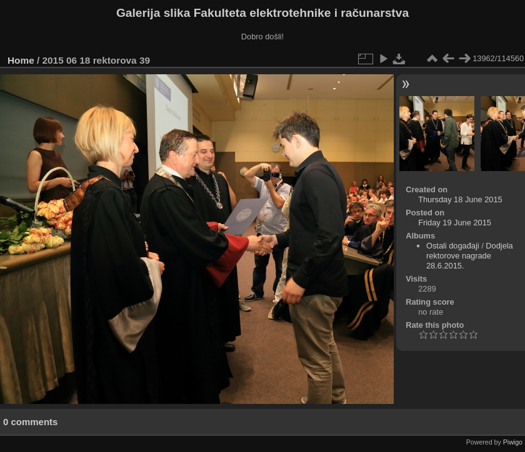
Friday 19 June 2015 (454, 222)
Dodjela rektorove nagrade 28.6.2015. (469, 255)
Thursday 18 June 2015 (460, 199)
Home (21, 60)
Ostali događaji (452, 245)
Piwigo (512, 442)
